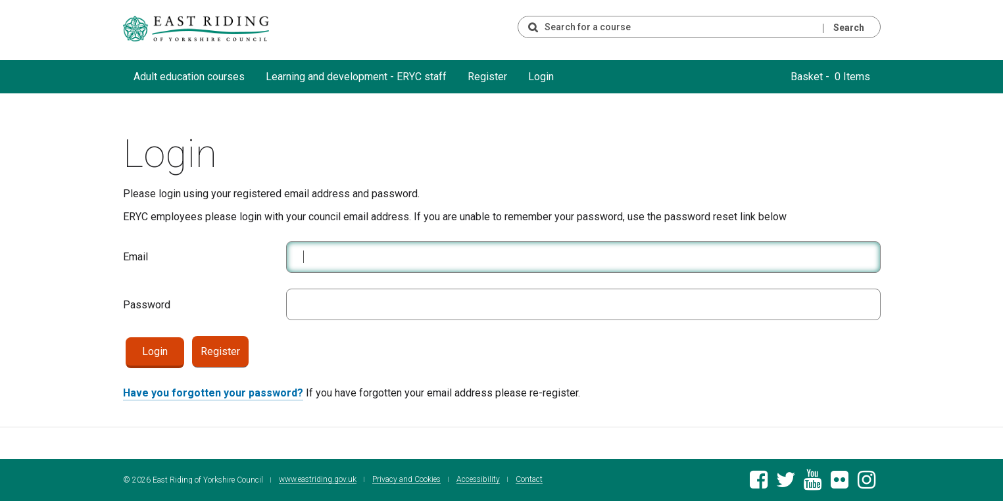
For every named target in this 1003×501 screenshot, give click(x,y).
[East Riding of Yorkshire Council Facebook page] (758, 483)
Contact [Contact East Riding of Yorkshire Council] (529, 479)
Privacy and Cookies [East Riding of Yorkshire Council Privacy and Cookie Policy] (406, 479)
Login (541, 76)
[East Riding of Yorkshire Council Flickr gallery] (839, 483)
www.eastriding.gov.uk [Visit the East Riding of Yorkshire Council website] (317, 479)
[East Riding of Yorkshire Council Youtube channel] (812, 483)
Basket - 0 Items (830, 76)
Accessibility (478, 479)
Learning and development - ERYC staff (356, 76)
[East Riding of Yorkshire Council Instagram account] (866, 483)
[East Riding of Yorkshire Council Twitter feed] (785, 483)
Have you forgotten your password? (213, 393)
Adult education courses (189, 76)
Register (487, 76)
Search (848, 27)
